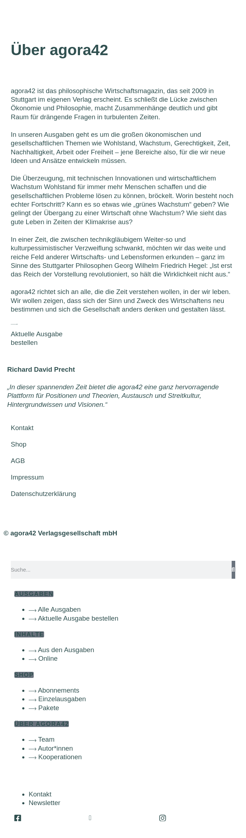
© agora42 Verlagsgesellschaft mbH (60, 533)
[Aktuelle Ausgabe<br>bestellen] (14, 324)
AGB (18, 460)
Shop (19, 444)
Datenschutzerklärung (43, 493)
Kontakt (22, 428)
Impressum (27, 477)
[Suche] (233, 570)
